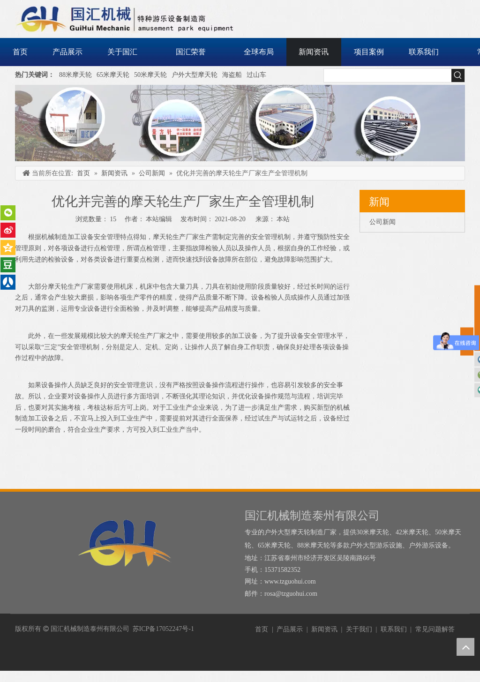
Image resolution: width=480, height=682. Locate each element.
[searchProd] (387, 75)
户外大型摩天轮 (195, 74)
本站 (283, 219)
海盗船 (232, 74)
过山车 (256, 74)
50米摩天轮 (150, 74)
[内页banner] (240, 123)
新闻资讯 (324, 629)
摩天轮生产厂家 (176, 236)
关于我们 (359, 629)
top (465, 647)
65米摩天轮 (113, 74)
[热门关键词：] (458, 75)
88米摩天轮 (75, 74)
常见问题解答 (435, 629)
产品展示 (290, 629)
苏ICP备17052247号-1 (163, 628)
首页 (261, 629)
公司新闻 (382, 221)
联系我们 (394, 629)
